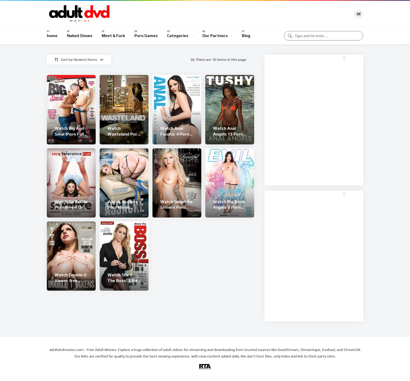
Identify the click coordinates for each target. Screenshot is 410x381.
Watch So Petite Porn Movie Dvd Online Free (71, 207)
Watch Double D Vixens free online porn (71, 280)
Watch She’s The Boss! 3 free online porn (123, 280)
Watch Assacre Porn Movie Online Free (122, 207)
